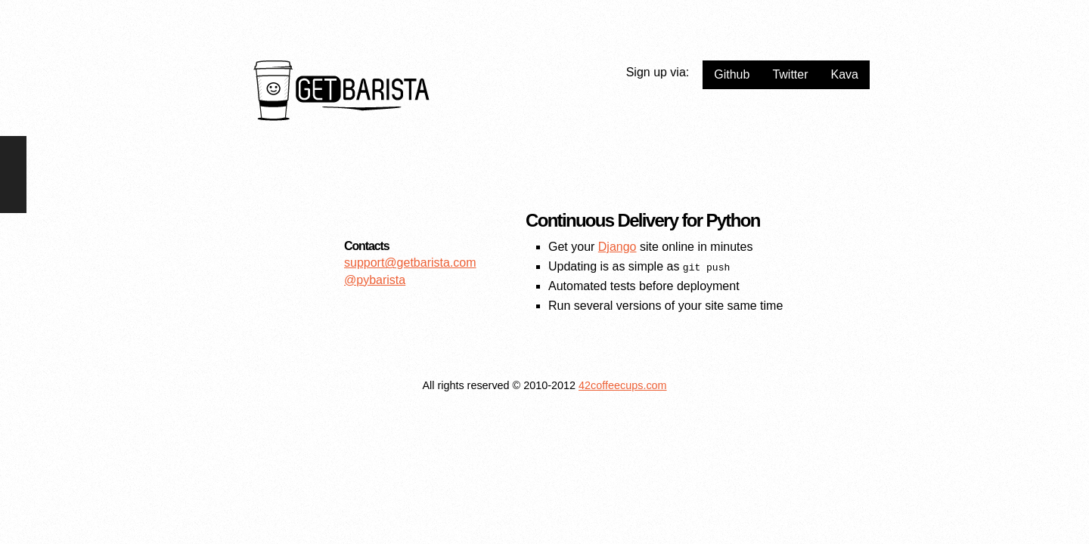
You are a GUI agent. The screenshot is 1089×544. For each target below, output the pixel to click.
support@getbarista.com (410, 262)
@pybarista (374, 280)
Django (617, 246)
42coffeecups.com (623, 385)
